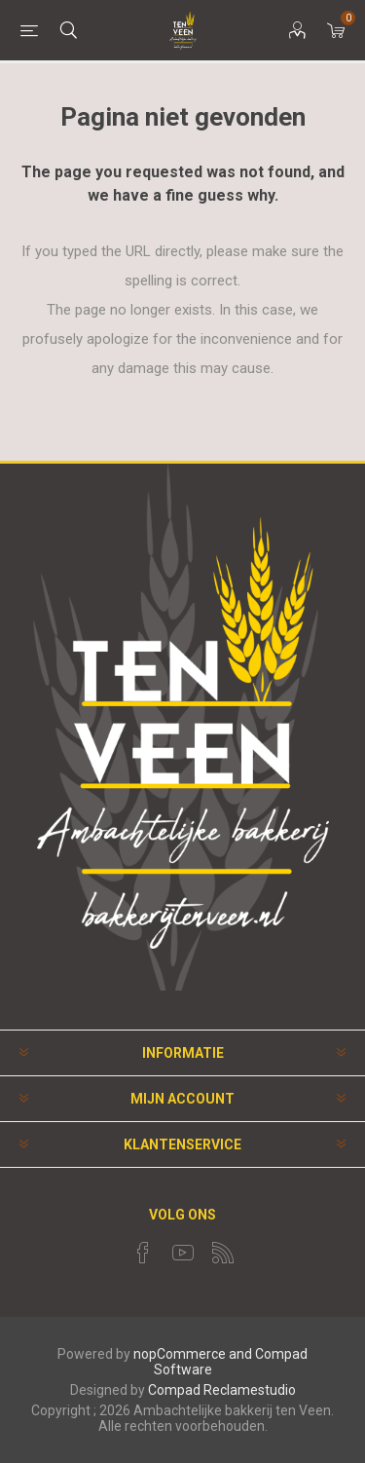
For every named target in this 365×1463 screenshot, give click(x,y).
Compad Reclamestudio (222, 1390)
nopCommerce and (192, 1354)
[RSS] (222, 1252)
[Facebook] (143, 1252)
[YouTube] (183, 1252)
